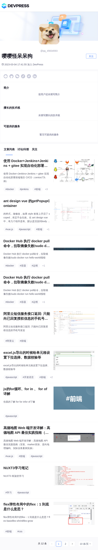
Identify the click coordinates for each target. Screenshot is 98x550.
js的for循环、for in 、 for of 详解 (25, 391)
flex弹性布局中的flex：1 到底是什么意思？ (26, 506)
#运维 (35, 265)
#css (19, 531)
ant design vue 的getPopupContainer (26, 203)
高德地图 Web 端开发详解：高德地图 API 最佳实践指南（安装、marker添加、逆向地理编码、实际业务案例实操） (26, 430)
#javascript (24, 229)
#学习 (8, 492)
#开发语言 (28, 377)
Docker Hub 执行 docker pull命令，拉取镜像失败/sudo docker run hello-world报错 (26, 243)
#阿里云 (9, 340)
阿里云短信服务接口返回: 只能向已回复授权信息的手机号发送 (26, 316)
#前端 (37, 189)
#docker (9, 189)
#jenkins (24, 189)
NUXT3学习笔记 (15, 468)
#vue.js (9, 229)
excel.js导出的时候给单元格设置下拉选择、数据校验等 (26, 355)
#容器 (23, 265)
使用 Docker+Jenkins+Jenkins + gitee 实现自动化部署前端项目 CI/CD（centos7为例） (25, 163)
